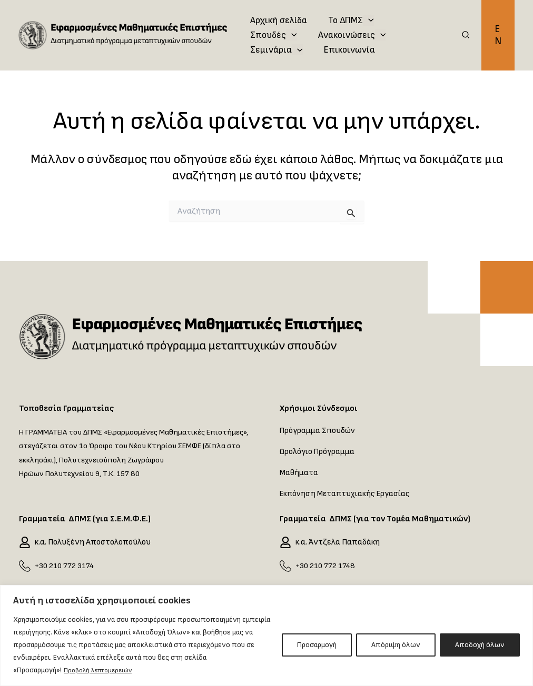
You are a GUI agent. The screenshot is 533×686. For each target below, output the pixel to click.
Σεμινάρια (361, 38)
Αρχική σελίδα (277, 12)
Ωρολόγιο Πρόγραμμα (318, 452)
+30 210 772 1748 (326, 566)
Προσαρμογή (317, 645)
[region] (266, 636)
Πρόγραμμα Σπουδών (318, 431)
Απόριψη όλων (395, 645)
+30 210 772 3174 (66, 566)
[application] (364, 12)
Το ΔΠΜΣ (347, 12)
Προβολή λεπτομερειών (103, 670)
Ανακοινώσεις (283, 38)
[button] (466, 39)
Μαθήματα (299, 473)
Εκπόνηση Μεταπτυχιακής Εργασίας (347, 494)
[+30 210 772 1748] (285, 566)
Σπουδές (412, 12)
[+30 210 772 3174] (25, 566)
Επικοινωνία (274, 62)
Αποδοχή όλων (480, 645)
